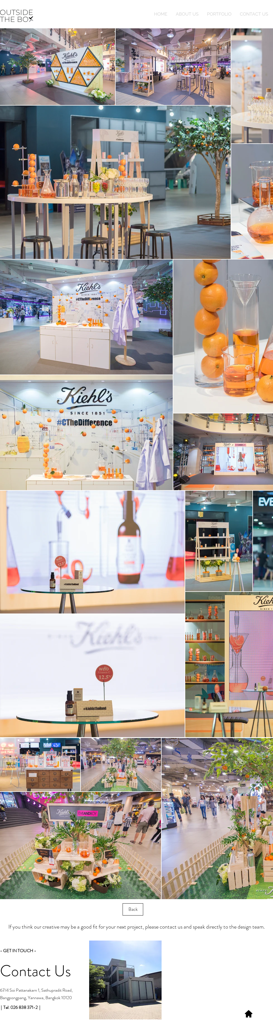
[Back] (133, 909)
